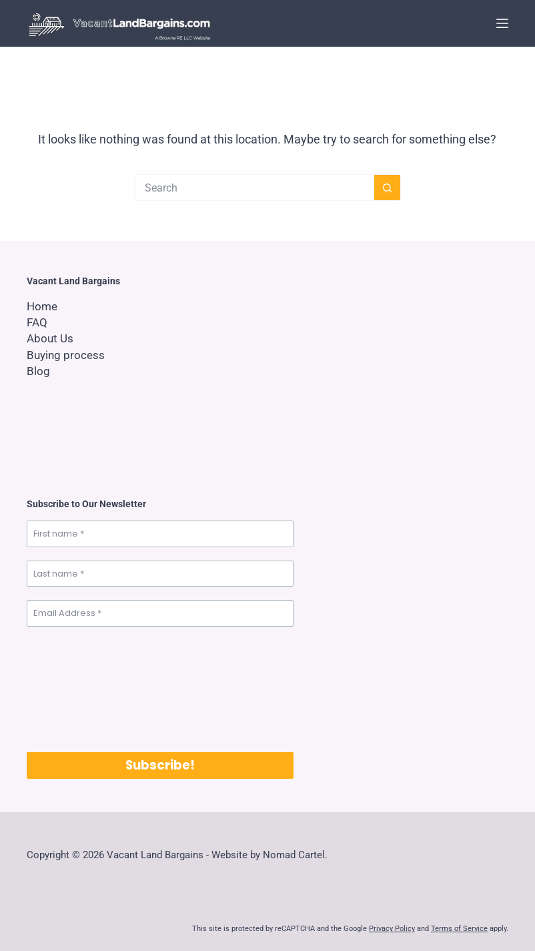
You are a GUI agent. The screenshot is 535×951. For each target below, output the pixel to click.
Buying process (67, 355)
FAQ (38, 322)
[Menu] (502, 23)
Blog (38, 371)
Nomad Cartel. (295, 855)
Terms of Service (459, 928)
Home (43, 306)
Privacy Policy (392, 928)
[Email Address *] (160, 613)
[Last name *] (160, 574)
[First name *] (160, 534)
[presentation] (81, 688)
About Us (51, 338)
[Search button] (387, 187)
